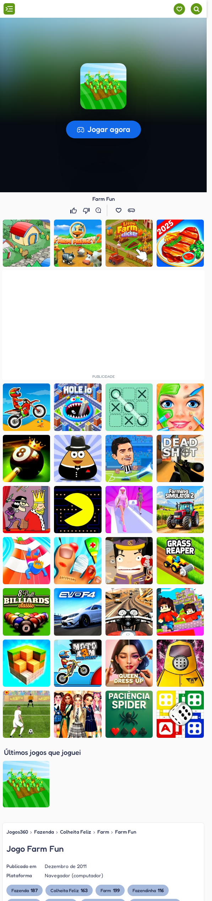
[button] (118, 210)
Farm (103, 764)
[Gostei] (74, 210)
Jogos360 (17, 764)
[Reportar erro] (99, 210)
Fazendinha (148, 823)
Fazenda (44, 764)
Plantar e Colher (155, 837)
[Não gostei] (87, 210)
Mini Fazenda (103, 837)
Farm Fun (125, 764)
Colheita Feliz (75, 764)
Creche (23, 837)
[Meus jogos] (179, 9)
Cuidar (60, 837)
